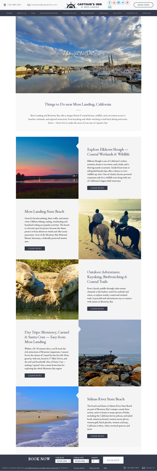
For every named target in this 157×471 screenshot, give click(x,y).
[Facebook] (110, 2)
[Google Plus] (114, 2)
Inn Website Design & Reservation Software (41, 468)
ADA (105, 468)
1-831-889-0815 (14, 5)
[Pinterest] (127, 2)
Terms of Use (94, 468)
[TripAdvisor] (110, 7)
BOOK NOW (113, 460)
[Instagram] (119, 2)
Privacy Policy (79, 468)
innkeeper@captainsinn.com (44, 5)
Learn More (97, 187)
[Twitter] (123, 2)
